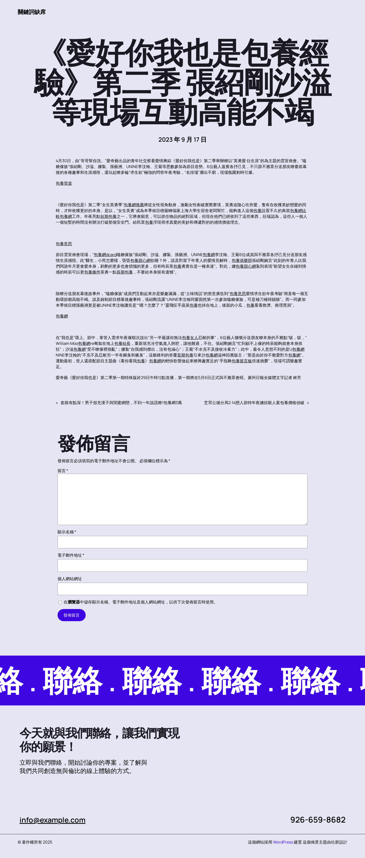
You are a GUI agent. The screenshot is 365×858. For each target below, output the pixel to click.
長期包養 (125, 272)
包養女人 (190, 338)
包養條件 (92, 272)
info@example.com (56, 819)
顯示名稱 (67, 532)
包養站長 (122, 343)
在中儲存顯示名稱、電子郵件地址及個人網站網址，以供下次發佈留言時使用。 (141, 602)
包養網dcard (105, 255)
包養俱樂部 (242, 260)
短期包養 (108, 216)
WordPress (283, 842)
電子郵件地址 (71, 555)
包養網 (66, 216)
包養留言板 (242, 361)
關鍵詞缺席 (33, 12)
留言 (63, 471)
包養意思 (64, 244)
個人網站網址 (70, 579)
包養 (257, 211)
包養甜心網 (140, 260)
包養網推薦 (134, 205)
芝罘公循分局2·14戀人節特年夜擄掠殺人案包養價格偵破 (254, 403)
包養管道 (64, 183)
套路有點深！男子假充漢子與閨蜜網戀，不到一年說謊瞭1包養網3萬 (121, 403)
